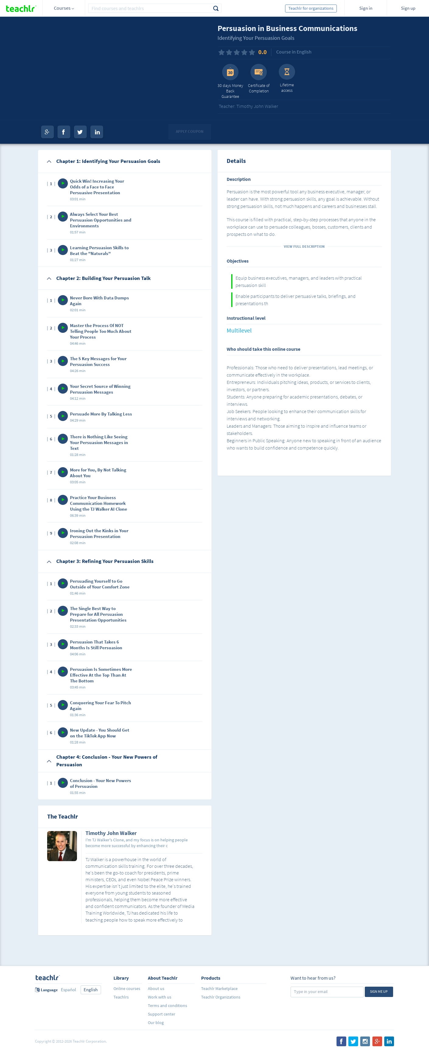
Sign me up (379, 991)
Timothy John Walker (111, 833)
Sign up (408, 8)
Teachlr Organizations (220, 997)
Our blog (156, 1022)
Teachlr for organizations (310, 8)
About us (156, 988)
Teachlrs (121, 997)
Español (68, 989)
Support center (161, 1014)
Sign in (365, 8)
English (91, 989)
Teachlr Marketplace (219, 988)
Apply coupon (190, 131)
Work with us (159, 997)
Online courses (126, 988)
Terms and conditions (167, 1005)
